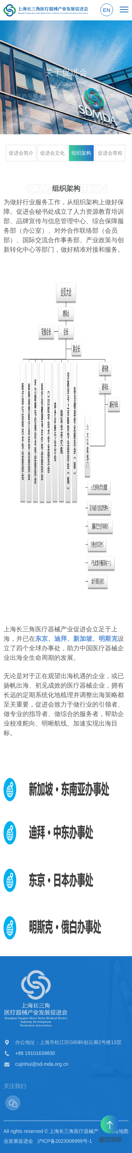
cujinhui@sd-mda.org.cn (41, 1065)
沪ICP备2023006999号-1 (64, 1142)
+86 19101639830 (35, 1054)
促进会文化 (52, 153)
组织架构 (81, 153)
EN (107, 10)
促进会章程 (110, 153)
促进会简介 (21, 153)
